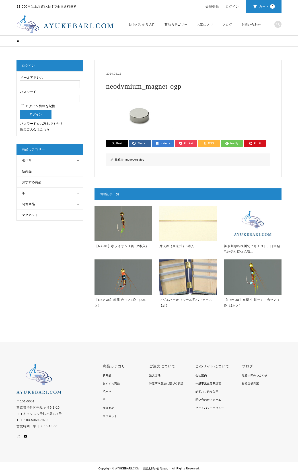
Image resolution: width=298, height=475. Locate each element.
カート (267, 6)
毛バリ (27, 160)
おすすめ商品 (32, 182)
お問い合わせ (251, 24)
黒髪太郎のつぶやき (254, 375)
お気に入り (205, 24)
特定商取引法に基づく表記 (166, 383)
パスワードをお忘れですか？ (41, 123)
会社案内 (201, 375)
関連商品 (28, 204)
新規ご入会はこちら (35, 129)
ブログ (227, 24)
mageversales (134, 159)
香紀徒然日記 (250, 383)
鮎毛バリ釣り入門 (142, 24)
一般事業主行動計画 (208, 383)
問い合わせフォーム (208, 399)
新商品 (27, 171)
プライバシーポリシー (209, 408)
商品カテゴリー (176, 24)
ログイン (232, 6)
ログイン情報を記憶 (38, 106)
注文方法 (154, 375)
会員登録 (212, 6)
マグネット (30, 215)
